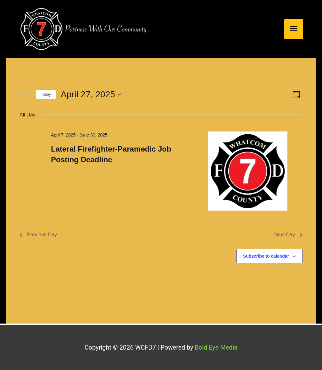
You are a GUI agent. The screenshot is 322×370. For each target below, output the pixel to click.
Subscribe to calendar (266, 256)
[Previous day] (21, 95)
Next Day (288, 234)
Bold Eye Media (216, 347)
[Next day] (29, 95)
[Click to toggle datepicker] (91, 94)
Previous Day (38, 234)
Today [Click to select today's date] (46, 94)
